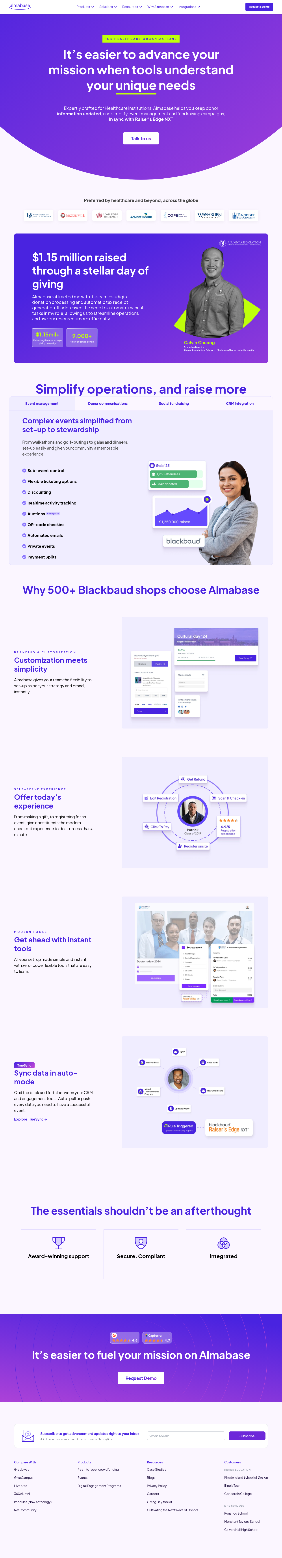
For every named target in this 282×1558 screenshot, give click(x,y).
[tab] (108, 403)
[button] (85, 6)
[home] (20, 7)
